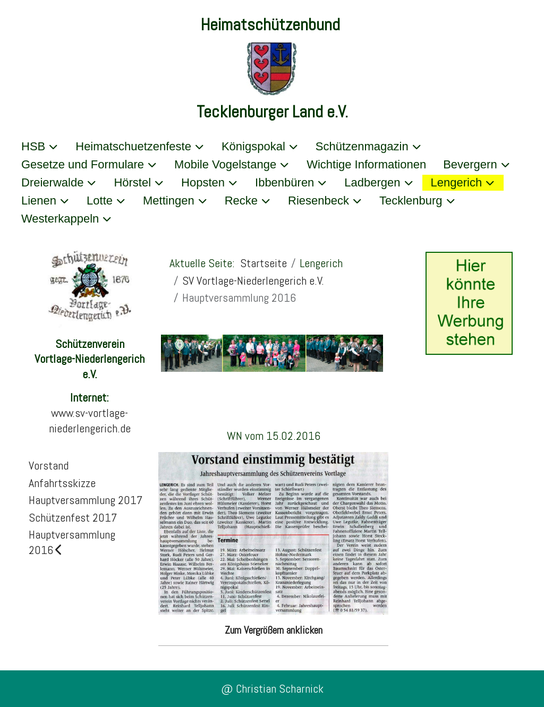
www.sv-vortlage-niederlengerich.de (90, 420)
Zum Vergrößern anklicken (273, 630)
